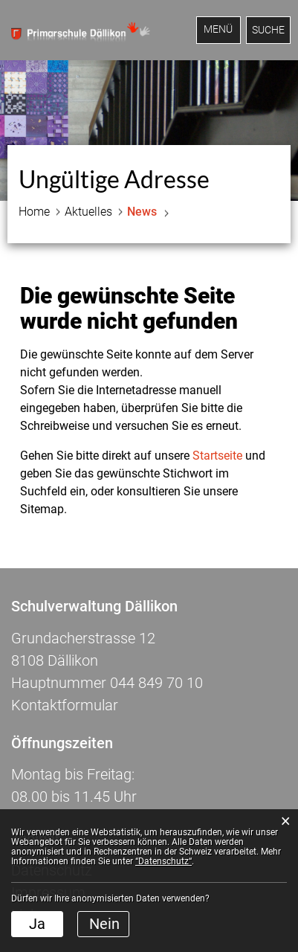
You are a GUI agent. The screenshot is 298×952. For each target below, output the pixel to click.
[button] (88, 212)
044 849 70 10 (156, 683)
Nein (104, 924)
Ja (37, 924)
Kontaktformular (64, 705)
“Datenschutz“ (163, 861)
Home (34, 212)
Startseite (217, 455)
